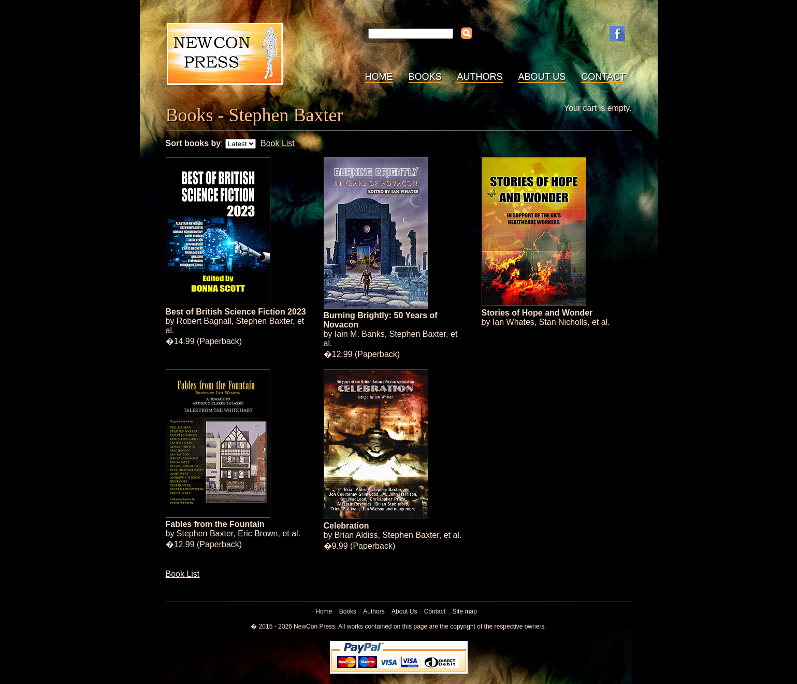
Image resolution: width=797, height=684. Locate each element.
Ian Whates (513, 322)
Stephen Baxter (264, 321)
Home (379, 77)
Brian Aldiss (356, 535)
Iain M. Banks (360, 334)
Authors (480, 77)
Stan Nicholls (563, 322)
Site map (464, 611)
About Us (542, 77)
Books (425, 77)
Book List (277, 143)
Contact (603, 77)
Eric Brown (258, 533)
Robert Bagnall (204, 321)
